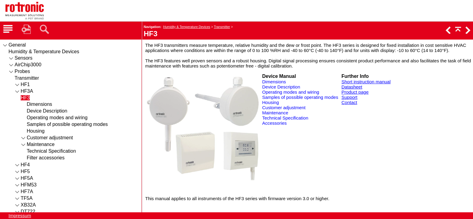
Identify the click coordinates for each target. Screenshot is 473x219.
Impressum (20, 215)
